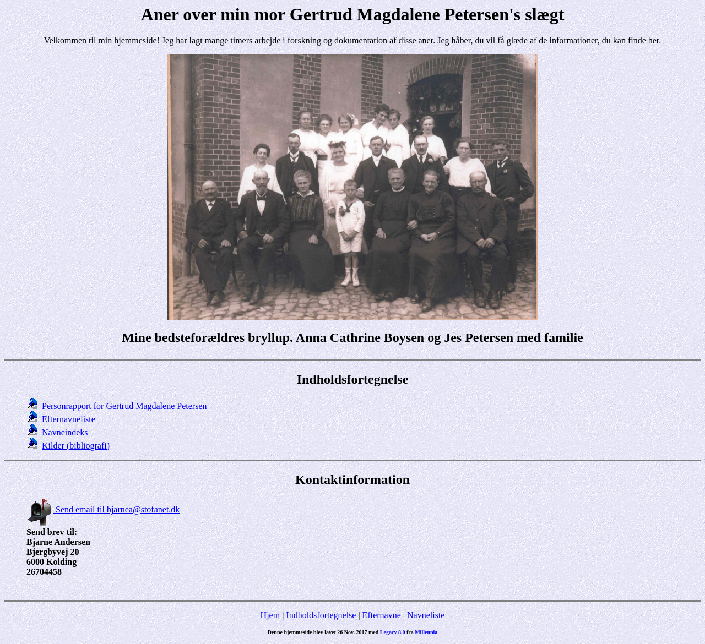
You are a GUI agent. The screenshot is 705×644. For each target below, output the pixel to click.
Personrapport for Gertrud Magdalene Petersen (124, 406)
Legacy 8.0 (392, 632)
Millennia (426, 632)
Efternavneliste (68, 419)
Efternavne (381, 615)
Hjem (270, 615)
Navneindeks (65, 432)
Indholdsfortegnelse (321, 615)
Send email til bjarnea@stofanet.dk (103, 509)
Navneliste (425, 615)
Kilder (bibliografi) (76, 445)
